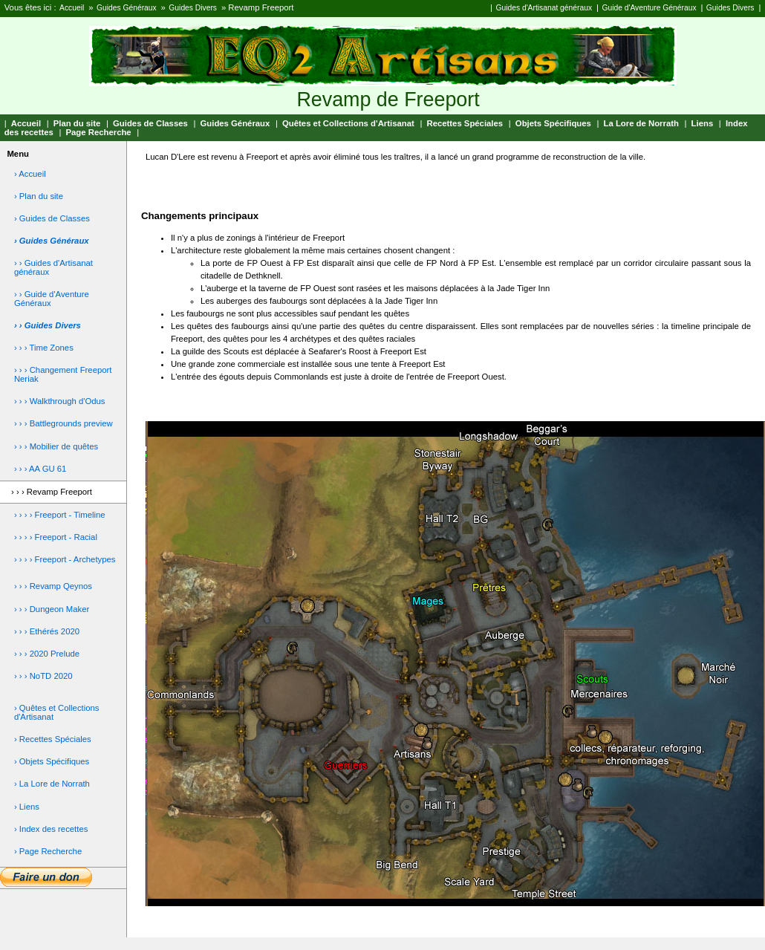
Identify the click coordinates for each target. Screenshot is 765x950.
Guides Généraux (127, 8)
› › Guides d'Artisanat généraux (53, 267)
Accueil (71, 8)
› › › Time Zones (44, 347)
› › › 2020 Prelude (46, 653)
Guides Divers (193, 8)
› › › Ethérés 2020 (46, 631)
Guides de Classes (150, 123)
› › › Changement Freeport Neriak (63, 374)
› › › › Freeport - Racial (55, 537)
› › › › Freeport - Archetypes (65, 559)
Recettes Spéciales (464, 123)
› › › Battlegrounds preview (63, 423)
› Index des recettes (51, 828)
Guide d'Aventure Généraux (649, 8)
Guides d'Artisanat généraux (543, 8)
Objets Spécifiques (553, 123)
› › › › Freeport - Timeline (59, 514)
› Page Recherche (48, 851)
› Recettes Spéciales (52, 739)
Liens (702, 123)
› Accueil (30, 173)
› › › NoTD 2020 (43, 675)
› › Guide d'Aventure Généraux (51, 299)
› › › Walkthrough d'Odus (59, 401)
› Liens (26, 806)
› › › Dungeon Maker (51, 609)
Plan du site (77, 123)
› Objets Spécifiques (51, 761)
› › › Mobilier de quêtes (56, 446)
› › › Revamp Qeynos (53, 586)
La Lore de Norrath (641, 123)
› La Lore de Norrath (52, 783)
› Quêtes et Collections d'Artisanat (57, 712)
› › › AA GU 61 (40, 468)
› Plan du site (38, 196)
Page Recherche (98, 132)
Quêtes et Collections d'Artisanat (348, 123)
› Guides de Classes (52, 218)
